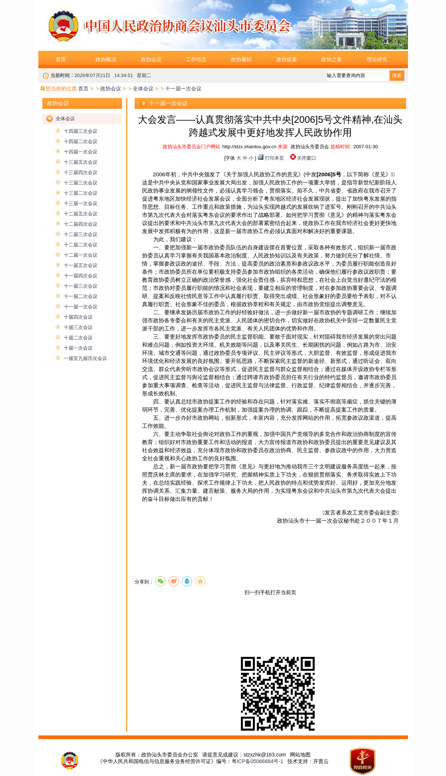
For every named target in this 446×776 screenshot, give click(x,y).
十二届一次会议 (80, 255)
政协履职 (241, 59)
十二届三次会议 (80, 234)
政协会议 (151, 59)
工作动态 (196, 59)
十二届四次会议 (80, 224)
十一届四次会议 (80, 275)
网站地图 (300, 755)
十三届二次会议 (80, 193)
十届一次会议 (78, 348)
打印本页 (274, 158)
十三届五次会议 (80, 162)
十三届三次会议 (80, 183)
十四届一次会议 (80, 152)
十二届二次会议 (80, 244)
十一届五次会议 (80, 265)
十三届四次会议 (80, 172)
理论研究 (377, 59)
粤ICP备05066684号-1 (257, 761)
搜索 (397, 75)
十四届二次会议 (80, 141)
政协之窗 (331, 59)
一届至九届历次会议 (85, 358)
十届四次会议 (78, 317)
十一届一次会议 (80, 306)
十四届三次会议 (80, 131)
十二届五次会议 (80, 213)
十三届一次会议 (80, 203)
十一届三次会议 (80, 286)
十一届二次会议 (80, 296)
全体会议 (143, 88)
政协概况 (106, 59)
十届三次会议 (78, 327)
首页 (61, 59)
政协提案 (286, 59)
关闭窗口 (306, 158)
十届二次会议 (78, 337)
